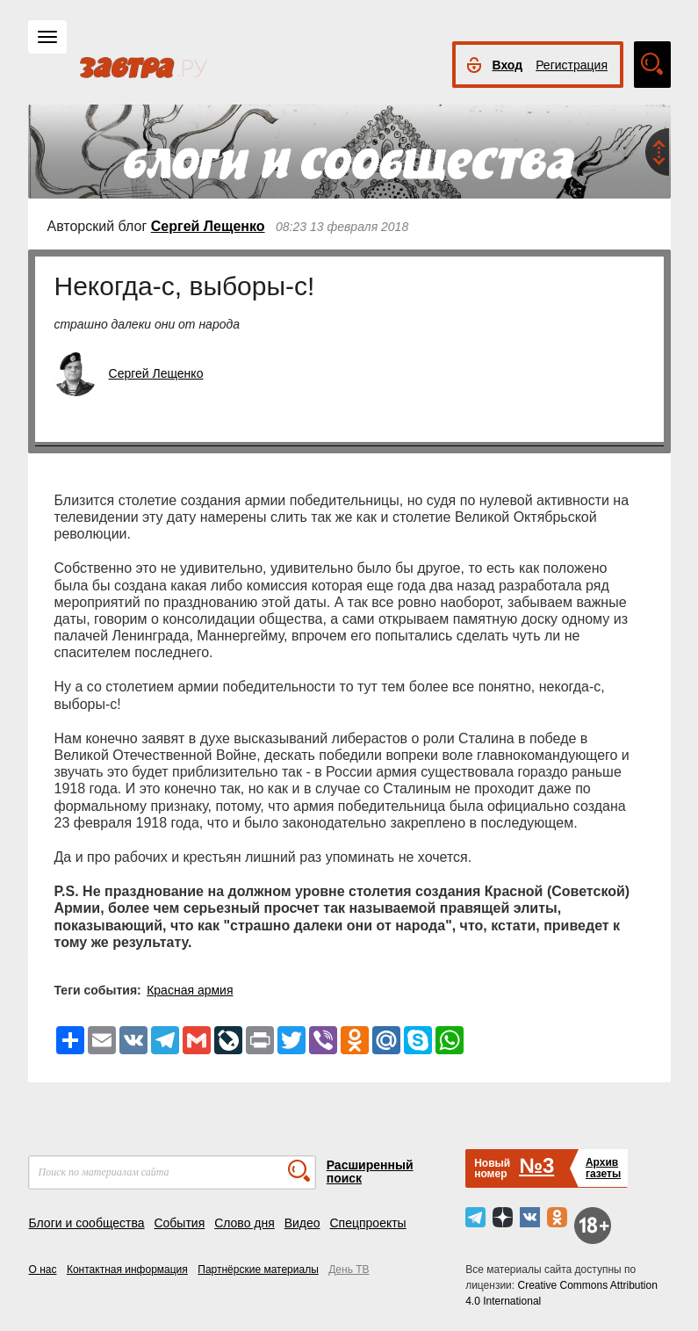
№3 (536, 1165)
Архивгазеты (603, 1168)
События (179, 1223)
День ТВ (348, 1269)
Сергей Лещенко (208, 226)
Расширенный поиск (370, 1171)
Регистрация (572, 65)
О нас (43, 1269)
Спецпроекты (367, 1223)
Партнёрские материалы (258, 1269)
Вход (508, 65)
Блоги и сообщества (87, 1223)
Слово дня (244, 1223)
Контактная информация (127, 1269)
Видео (302, 1223)
